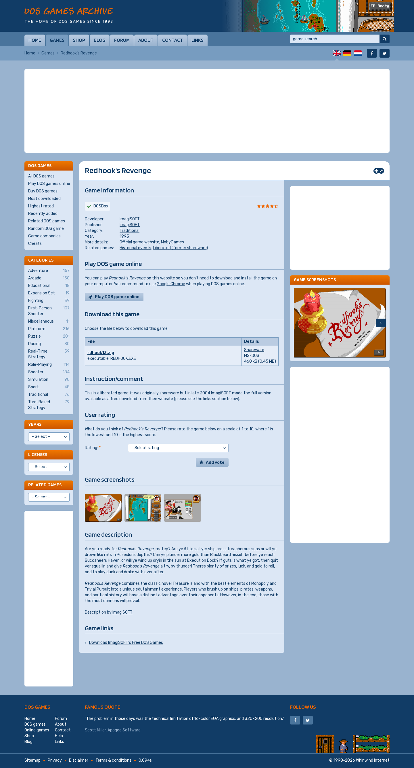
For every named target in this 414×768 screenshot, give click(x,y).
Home (34, 40)
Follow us (303, 707)
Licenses (37, 454)
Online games (36, 730)
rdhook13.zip (100, 352)
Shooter (49, 372)
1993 (124, 236)
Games (57, 40)
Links (197, 40)
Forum (122, 40)
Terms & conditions (113, 760)
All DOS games (41, 176)
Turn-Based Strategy (49, 404)
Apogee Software (124, 730)
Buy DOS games (42, 191)
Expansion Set (49, 293)
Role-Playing (49, 365)
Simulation (49, 380)
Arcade (49, 278)
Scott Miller (95, 730)
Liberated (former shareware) (180, 247)
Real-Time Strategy (49, 354)
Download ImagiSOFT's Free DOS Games (126, 642)
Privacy (55, 760)
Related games (45, 484)
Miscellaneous (49, 321)
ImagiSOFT (130, 219)
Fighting (49, 301)
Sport (49, 387)
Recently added (42, 213)
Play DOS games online (49, 183)
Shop (79, 40)
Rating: (93, 447)
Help (59, 735)
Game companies (44, 236)
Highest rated (41, 206)
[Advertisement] (206, 111)
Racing (49, 344)
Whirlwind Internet (373, 760)
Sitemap (32, 760)
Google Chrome (171, 283)
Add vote (215, 462)
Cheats (35, 243)
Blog (100, 40)
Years (34, 424)
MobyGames (172, 242)
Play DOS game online (117, 296)
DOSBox (100, 206)
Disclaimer (78, 760)
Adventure (49, 271)
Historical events (135, 247)
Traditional (129, 230)
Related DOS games (46, 221)
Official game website (139, 242)
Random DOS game (46, 228)
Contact (172, 40)
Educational (49, 286)
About (146, 40)
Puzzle (49, 336)
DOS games (37, 707)
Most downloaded (44, 198)
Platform (49, 329)
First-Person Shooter (49, 310)
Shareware (254, 349)
